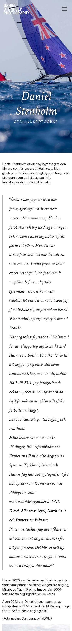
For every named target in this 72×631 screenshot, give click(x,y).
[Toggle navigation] (64, 9)
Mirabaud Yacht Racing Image (24, 589)
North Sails (56, 511)
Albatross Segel (33, 511)
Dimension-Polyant (31, 520)
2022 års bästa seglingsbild (27, 611)
